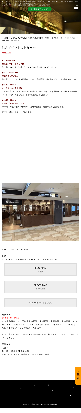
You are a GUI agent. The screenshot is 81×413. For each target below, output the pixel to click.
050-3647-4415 (10, 318)
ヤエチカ (40, 302)
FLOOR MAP (40, 269)
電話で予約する (39, 9)
